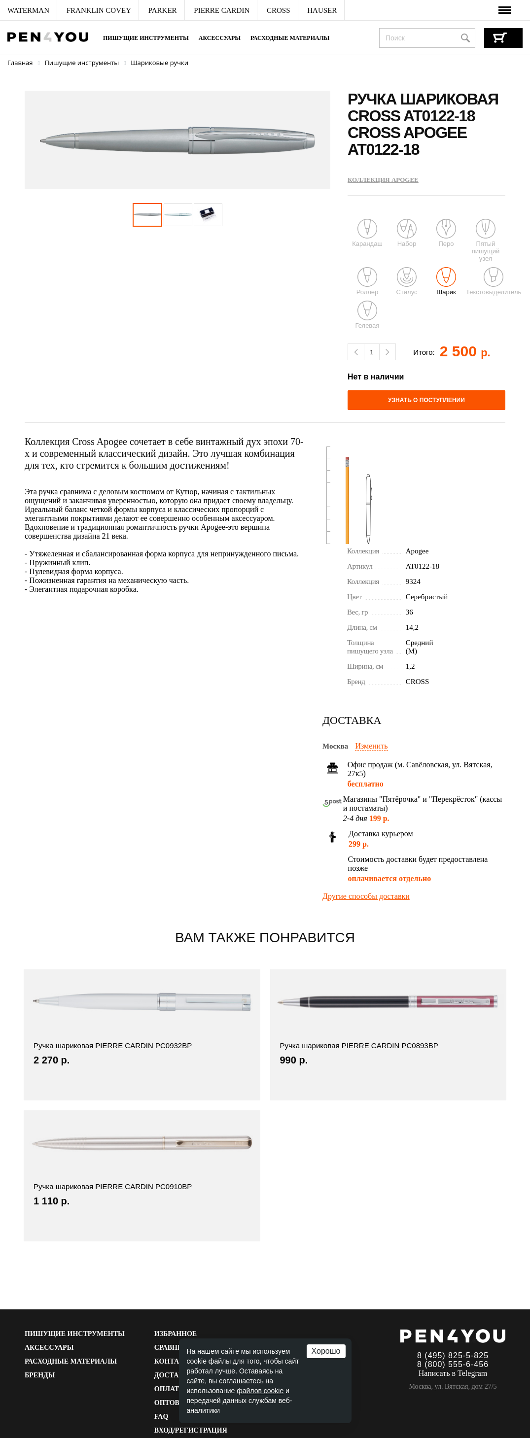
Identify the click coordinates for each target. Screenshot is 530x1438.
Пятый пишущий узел (485, 240)
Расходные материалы (289, 37)
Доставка (173, 1375)
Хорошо (326, 1351)
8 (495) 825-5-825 (453, 1355)
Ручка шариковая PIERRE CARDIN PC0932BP (113, 1045)
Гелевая (367, 315)
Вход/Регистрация (190, 1430)
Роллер (367, 281)
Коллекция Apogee (383, 179)
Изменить (371, 746)
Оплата (169, 1389)
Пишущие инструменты (146, 37)
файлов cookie (260, 1391)
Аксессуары (220, 37)
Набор (407, 233)
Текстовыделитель (493, 281)
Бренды (40, 1375)
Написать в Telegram (453, 1373)
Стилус (406, 281)
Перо (446, 233)
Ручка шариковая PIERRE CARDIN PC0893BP (359, 1045)
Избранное (175, 1333)
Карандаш (367, 233)
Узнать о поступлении (426, 400)
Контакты (175, 1361)
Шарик (446, 281)
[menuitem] (28, 10)
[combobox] (427, 38)
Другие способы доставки (366, 896)
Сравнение (176, 1347)
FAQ (161, 1416)
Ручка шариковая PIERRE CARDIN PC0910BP (113, 1186)
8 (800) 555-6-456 (453, 1364)
